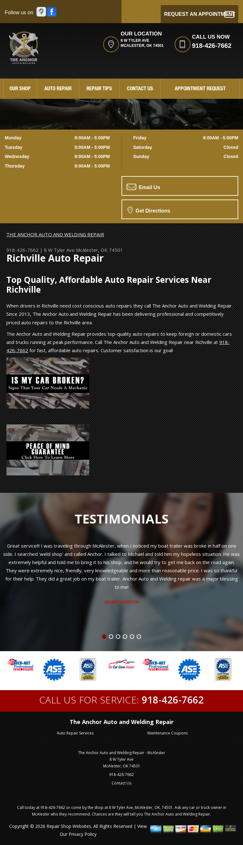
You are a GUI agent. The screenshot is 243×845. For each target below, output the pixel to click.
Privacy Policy (83, 834)
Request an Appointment (199, 14)
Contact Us (140, 89)
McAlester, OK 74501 (99, 250)
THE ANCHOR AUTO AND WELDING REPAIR (55, 234)
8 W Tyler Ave (59, 250)
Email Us (143, 187)
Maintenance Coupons (167, 733)
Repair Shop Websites (69, 826)
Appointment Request (200, 89)
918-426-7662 (212, 45)
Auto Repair (58, 89)
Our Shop (20, 89)
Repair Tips (99, 89)
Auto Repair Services (75, 733)
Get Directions (149, 209)
